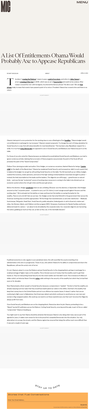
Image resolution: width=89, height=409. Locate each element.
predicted (29, 187)
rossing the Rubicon (29, 79)
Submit (83, 405)
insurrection (58, 82)
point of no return (54, 79)
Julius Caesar (74, 79)
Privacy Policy (84, 407)
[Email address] (47, 400)
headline (67, 140)
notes (37, 278)
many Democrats (26, 148)
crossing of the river (27, 82)
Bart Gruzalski (13, 73)
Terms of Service (77, 407)
